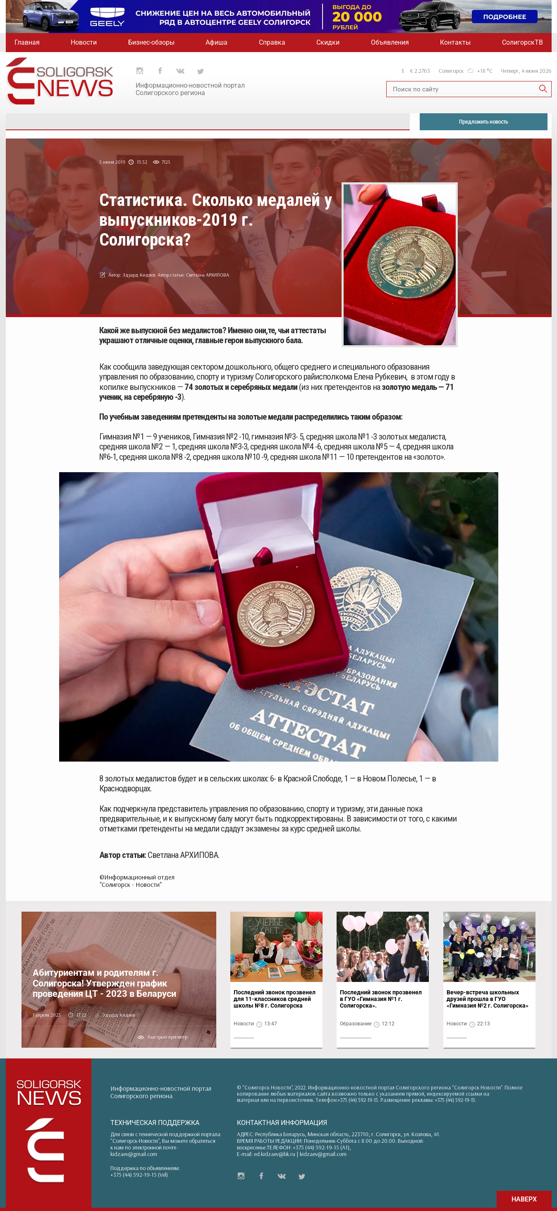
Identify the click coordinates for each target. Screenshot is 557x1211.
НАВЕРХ (524, 1199)
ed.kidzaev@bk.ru (274, 1154)
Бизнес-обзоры (151, 42)
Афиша (216, 42)
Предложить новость (483, 121)
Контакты (455, 42)
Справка (272, 42)
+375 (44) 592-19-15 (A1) (321, 1147)
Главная (27, 42)
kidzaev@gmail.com (133, 1154)
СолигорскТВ (522, 42)
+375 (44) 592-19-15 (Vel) (139, 1174)
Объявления (390, 42)
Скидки (327, 42)
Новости (84, 42)
